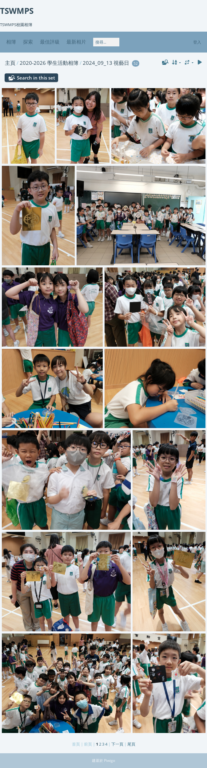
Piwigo (109, 760)
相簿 (11, 41)
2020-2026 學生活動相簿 (49, 62)
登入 (197, 42)
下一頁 (117, 744)
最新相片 (76, 41)
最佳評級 (50, 41)
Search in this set (36, 78)
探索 (28, 41)
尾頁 (131, 744)
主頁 (10, 62)
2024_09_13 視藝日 (106, 62)
